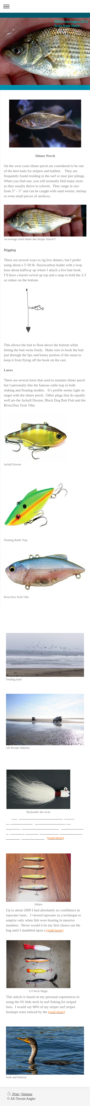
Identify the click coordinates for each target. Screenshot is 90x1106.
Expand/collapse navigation (45, 6)
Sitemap (26, 1094)
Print (13, 1094)
